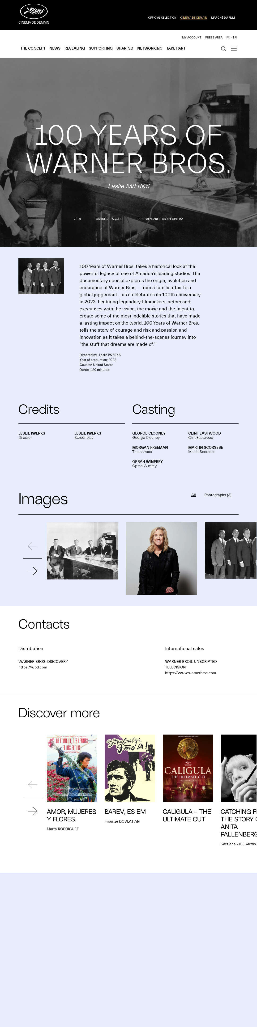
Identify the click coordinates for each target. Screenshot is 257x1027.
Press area (214, 37)
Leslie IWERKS (31, 433)
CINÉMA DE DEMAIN (193, 17)
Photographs (217, 495)
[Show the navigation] (234, 48)
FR (228, 37)
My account (191, 37)
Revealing (74, 48)
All (193, 495)
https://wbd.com (32, 667)
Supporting (101, 48)
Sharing (124, 48)
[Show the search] (223, 48)
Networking (150, 48)
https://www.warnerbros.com (190, 673)
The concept (33, 48)
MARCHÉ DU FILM (223, 17)
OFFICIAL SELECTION (162, 17)
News (54, 48)
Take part (175, 48)
